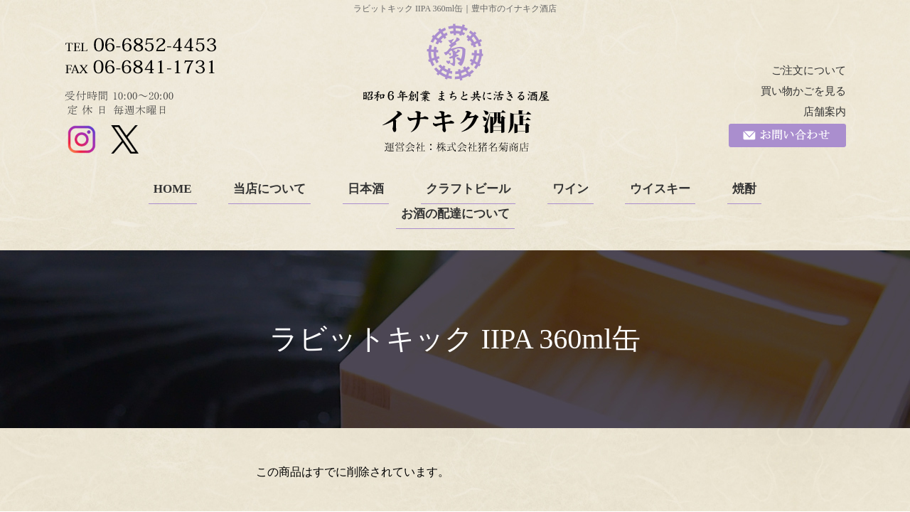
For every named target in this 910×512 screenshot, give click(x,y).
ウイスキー (660, 189)
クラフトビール (468, 189)
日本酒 (366, 189)
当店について (269, 189)
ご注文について (808, 70)
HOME (173, 189)
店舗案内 (824, 111)
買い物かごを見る (803, 91)
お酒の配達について (455, 213)
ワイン (570, 189)
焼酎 (744, 189)
